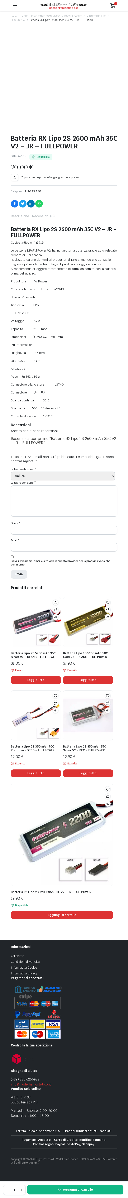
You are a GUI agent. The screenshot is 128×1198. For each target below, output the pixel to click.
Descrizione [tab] (20, 216)
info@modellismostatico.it (31, 1084)
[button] (14, 177)
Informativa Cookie (24, 967)
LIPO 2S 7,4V (18, 20)
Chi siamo (17, 956)
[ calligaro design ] (26, 1162)
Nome (16, 523)
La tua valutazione (23, 469)
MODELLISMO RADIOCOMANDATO (41, 16)
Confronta (55, 610)
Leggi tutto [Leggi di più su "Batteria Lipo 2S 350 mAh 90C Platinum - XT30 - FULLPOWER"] (35, 773)
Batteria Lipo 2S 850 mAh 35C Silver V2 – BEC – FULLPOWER (84, 748)
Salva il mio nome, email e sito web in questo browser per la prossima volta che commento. (61, 562)
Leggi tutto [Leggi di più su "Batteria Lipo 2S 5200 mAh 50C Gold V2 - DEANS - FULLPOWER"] (88, 680)
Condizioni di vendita (25, 962)
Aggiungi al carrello (78, 1190)
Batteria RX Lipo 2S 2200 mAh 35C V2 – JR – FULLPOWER (51, 892)
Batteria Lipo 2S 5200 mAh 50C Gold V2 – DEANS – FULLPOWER (85, 655)
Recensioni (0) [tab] (43, 216)
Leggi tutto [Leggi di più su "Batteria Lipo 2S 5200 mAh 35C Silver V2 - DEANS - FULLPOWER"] (35, 680)
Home (14, 16)
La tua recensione (23, 483)
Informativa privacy (24, 973)
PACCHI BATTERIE (74, 16)
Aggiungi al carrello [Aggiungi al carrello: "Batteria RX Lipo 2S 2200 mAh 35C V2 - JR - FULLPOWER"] (62, 915)
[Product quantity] (14, 1190)
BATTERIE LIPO (97, 16)
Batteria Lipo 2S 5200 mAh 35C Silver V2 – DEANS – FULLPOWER (34, 655)
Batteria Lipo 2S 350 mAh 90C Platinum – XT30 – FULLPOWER (32, 748)
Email (15, 540)
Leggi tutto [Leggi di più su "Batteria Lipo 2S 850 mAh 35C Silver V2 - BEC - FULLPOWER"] (88, 773)
